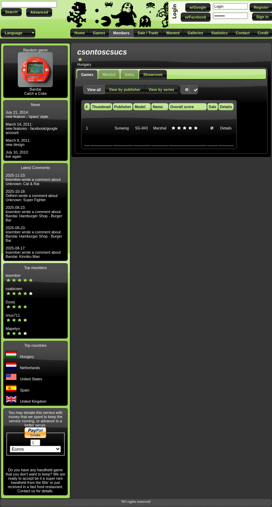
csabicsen (14, 289)
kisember (13, 275)
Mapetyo (13, 328)
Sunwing (122, 128)
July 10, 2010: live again (17, 154)
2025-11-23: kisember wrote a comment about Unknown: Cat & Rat (33, 179)
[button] (11, 12)
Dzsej (10, 302)
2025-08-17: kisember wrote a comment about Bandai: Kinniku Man (33, 252)
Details (226, 128)
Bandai (35, 89)
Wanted (109, 74)
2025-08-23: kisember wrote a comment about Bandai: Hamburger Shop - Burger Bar (34, 213)
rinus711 (13, 315)
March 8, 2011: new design (18, 142)
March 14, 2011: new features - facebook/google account (32, 128)
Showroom (153, 74)
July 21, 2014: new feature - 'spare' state (27, 114)
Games (87, 74)
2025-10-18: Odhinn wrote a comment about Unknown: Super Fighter (32, 195)
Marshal (159, 128)
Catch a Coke (35, 93)
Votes (129, 74)
